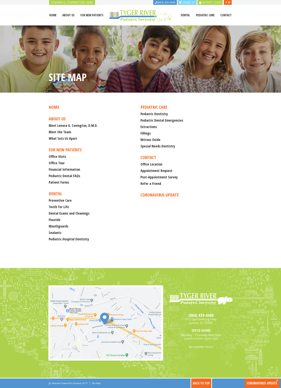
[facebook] (226, 2)
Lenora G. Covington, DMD (72, 2)
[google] (229, 2)
